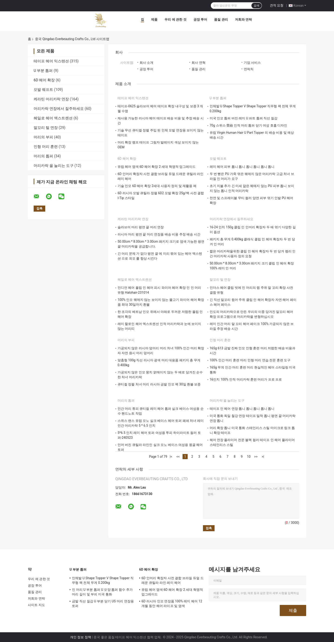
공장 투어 (200, 19)
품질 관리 (221, 19)
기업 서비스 (252, 62)
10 (249, 456)
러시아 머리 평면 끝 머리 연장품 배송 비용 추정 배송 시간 (159, 234)
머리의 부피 (43, 137)
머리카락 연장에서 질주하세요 (59, 108)
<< (178, 456)
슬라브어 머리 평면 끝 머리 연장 (141, 227)
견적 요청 (276, 5)
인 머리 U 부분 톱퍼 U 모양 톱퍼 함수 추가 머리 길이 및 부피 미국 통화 (102, 592)
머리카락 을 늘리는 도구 (54, 165)
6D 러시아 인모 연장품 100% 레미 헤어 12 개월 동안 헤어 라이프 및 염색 (171, 603)
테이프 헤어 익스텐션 (51, 61)
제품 (154, 19)
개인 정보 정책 (80, 637)
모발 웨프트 (43, 89)
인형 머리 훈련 (46, 146)
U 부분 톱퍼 (43, 70)
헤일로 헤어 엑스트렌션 (53, 118)
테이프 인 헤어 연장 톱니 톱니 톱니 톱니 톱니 (242, 408)
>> (256, 456)
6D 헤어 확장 (44, 80)
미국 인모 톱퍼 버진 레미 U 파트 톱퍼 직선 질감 (243, 118)
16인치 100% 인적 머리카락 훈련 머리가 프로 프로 (246, 379)
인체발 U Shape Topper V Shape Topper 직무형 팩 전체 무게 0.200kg (103, 580)
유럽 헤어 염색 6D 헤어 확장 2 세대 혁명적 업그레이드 (157, 166)
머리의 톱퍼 (43, 156)
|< (171, 456)
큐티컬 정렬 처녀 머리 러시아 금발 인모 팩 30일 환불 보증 (159, 384)
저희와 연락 (243, 19)
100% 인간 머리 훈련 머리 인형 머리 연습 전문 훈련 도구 (250, 360)
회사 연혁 (198, 62)
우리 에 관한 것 (175, 19)
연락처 (249, 69)
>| (263, 456)
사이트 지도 (36, 605)
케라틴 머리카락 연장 (51, 99)
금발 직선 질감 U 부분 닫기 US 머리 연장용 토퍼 (103, 603)
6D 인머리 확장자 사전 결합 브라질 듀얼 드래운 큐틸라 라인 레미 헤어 (172, 580)
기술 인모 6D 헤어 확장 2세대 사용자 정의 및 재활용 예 (157, 186)
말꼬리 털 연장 (46, 127)
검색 (256, 5)
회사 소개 (146, 62)
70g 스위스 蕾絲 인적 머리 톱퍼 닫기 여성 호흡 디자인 (248, 125)
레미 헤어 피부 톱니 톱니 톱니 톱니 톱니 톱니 (242, 166)
